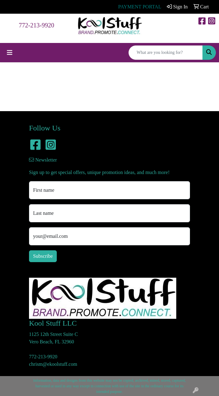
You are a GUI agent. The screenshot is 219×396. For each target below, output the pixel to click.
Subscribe (43, 256)
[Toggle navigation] (9, 52)
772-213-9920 (36, 25)
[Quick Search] (166, 52)
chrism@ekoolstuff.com (53, 364)
